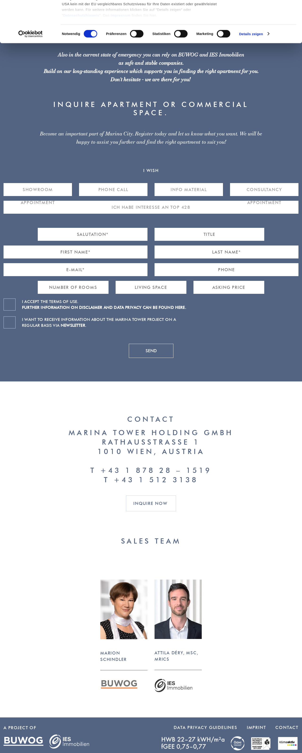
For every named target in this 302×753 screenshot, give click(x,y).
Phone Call (113, 189)
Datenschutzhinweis (81, 57)
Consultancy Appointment (264, 191)
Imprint (256, 727)
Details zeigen (251, 75)
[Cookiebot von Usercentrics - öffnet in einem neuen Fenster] (30, 75)
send (151, 350)
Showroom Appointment (38, 191)
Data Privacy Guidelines (205, 727)
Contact (286, 727)
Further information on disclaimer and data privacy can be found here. (104, 307)
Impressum (121, 57)
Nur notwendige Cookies (262, 26)
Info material (189, 189)
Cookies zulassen (262, 12)
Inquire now (150, 503)
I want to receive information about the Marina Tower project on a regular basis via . (99, 322)
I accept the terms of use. (104, 304)
